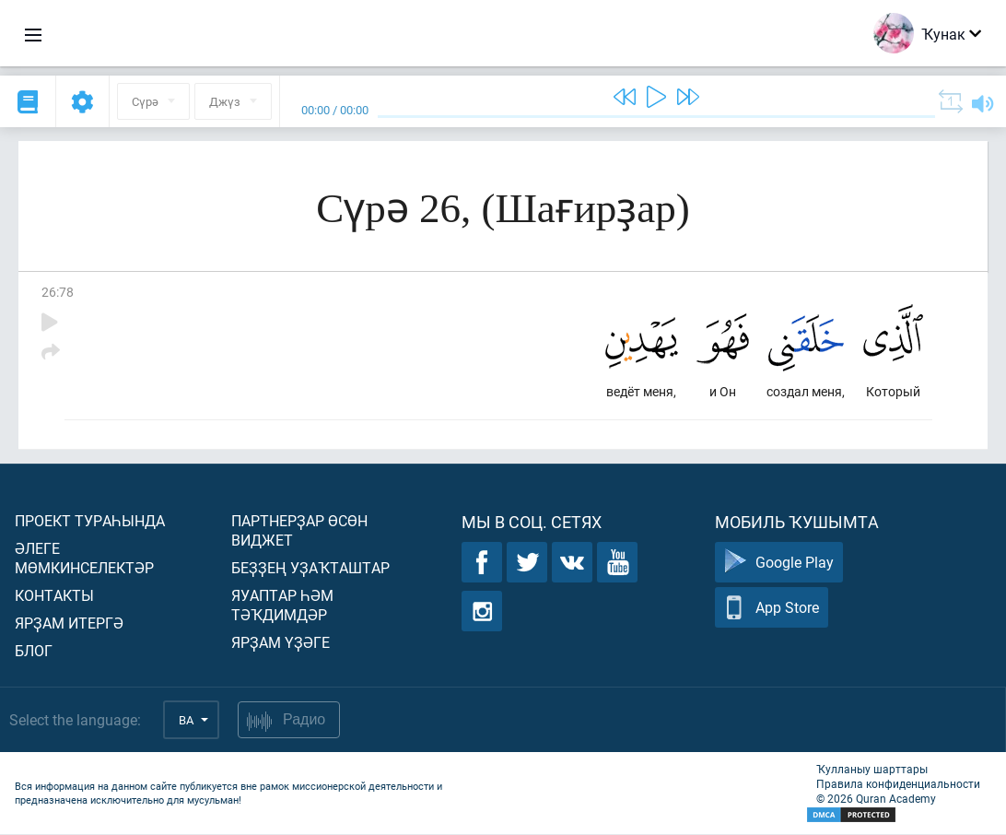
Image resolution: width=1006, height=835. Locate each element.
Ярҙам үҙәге (280, 643)
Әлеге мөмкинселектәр (84, 558)
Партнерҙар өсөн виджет (299, 531)
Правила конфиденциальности (898, 784)
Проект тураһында (90, 521)
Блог (34, 651)
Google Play (779, 563)
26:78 (57, 291)
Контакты (54, 596)
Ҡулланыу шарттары (872, 769)
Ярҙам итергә (69, 623)
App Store (771, 608)
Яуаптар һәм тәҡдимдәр (282, 605)
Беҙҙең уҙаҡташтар (310, 568)
